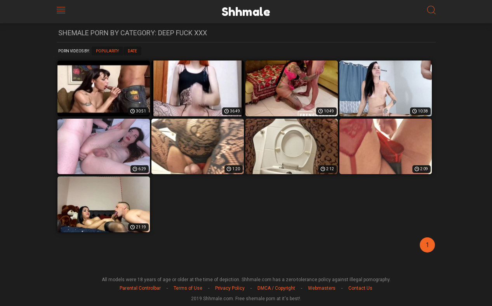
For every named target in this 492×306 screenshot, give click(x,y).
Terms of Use (188, 288)
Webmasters (322, 288)
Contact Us (360, 288)
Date (132, 51)
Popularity (107, 51)
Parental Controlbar (140, 288)
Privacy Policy (230, 288)
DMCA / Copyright (276, 288)
